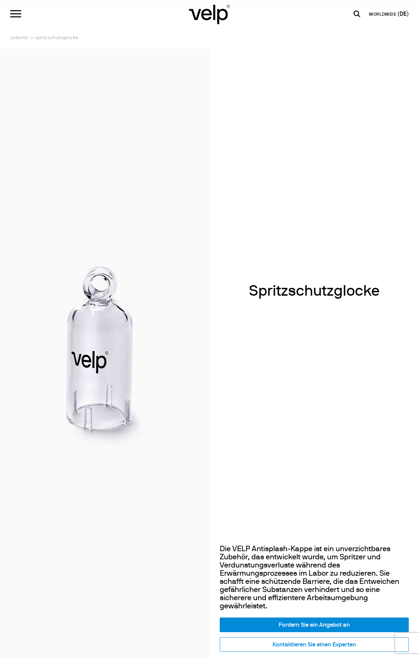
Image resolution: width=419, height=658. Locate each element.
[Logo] (209, 14)
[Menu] (15, 13)
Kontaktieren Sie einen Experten (314, 644)
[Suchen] (357, 14)
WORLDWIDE (383, 15)
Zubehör (19, 38)
